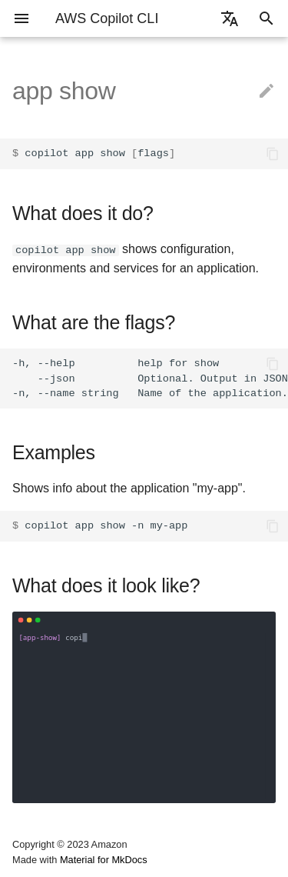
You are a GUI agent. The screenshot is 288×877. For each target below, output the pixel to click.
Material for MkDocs (103, 859)
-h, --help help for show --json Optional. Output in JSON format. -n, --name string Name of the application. (150, 378)
